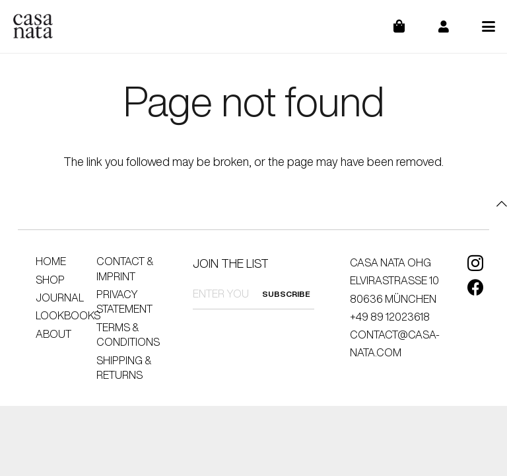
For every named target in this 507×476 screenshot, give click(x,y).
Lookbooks (68, 315)
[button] (489, 26)
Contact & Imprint (124, 268)
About (53, 334)
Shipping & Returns (123, 367)
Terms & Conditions (128, 334)
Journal (60, 297)
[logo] (32, 26)
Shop (50, 280)
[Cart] (407, 26)
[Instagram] (475, 263)
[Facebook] (475, 287)
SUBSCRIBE (286, 293)
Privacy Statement (124, 301)
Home (51, 261)
